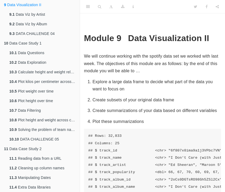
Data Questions (26, 53)
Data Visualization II (22, 5)
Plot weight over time (31, 91)
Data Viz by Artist (27, 14)
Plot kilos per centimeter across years (44, 81)
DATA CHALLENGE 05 (34, 139)
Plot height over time (31, 101)
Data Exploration (27, 62)
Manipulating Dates (30, 177)
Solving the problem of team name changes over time (44, 129)
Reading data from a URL (35, 158)
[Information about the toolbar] (133, 6)
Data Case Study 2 (23, 149)
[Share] (217, 6)
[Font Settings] (111, 6)
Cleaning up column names (37, 168)
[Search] (99, 6)
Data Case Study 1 (23, 43)
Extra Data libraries (30, 187)
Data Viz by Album (28, 24)
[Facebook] (207, 6)
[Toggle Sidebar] (88, 6)
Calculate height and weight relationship (44, 72)
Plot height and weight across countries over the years (44, 120)
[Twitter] (195, 6)
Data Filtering (25, 110)
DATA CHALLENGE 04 (32, 33)
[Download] (122, 6)
